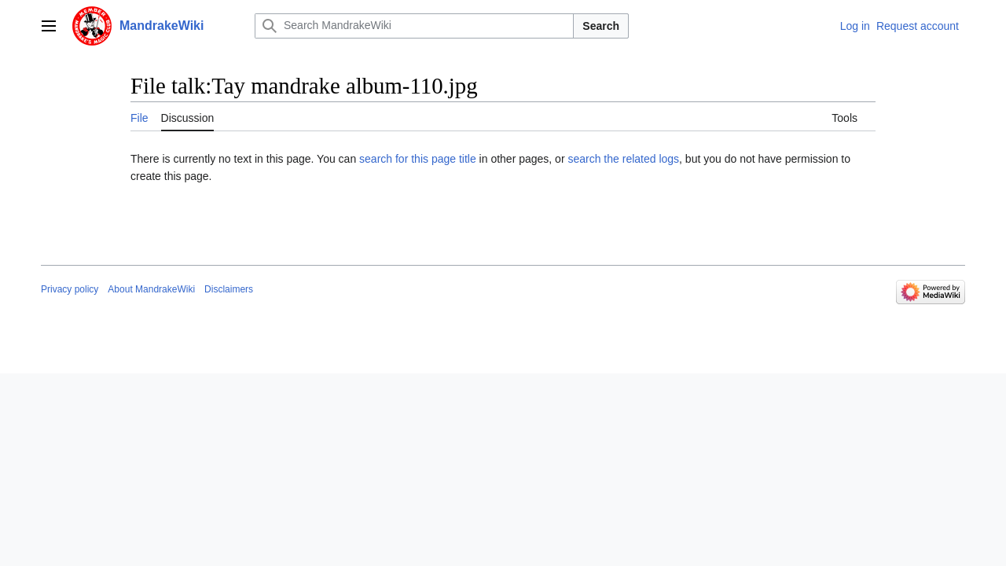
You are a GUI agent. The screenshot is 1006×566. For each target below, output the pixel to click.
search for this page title (417, 159)
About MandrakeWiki (151, 289)
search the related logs (623, 159)
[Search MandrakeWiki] (414, 26)
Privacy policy (69, 289)
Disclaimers (228, 289)
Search (600, 26)
